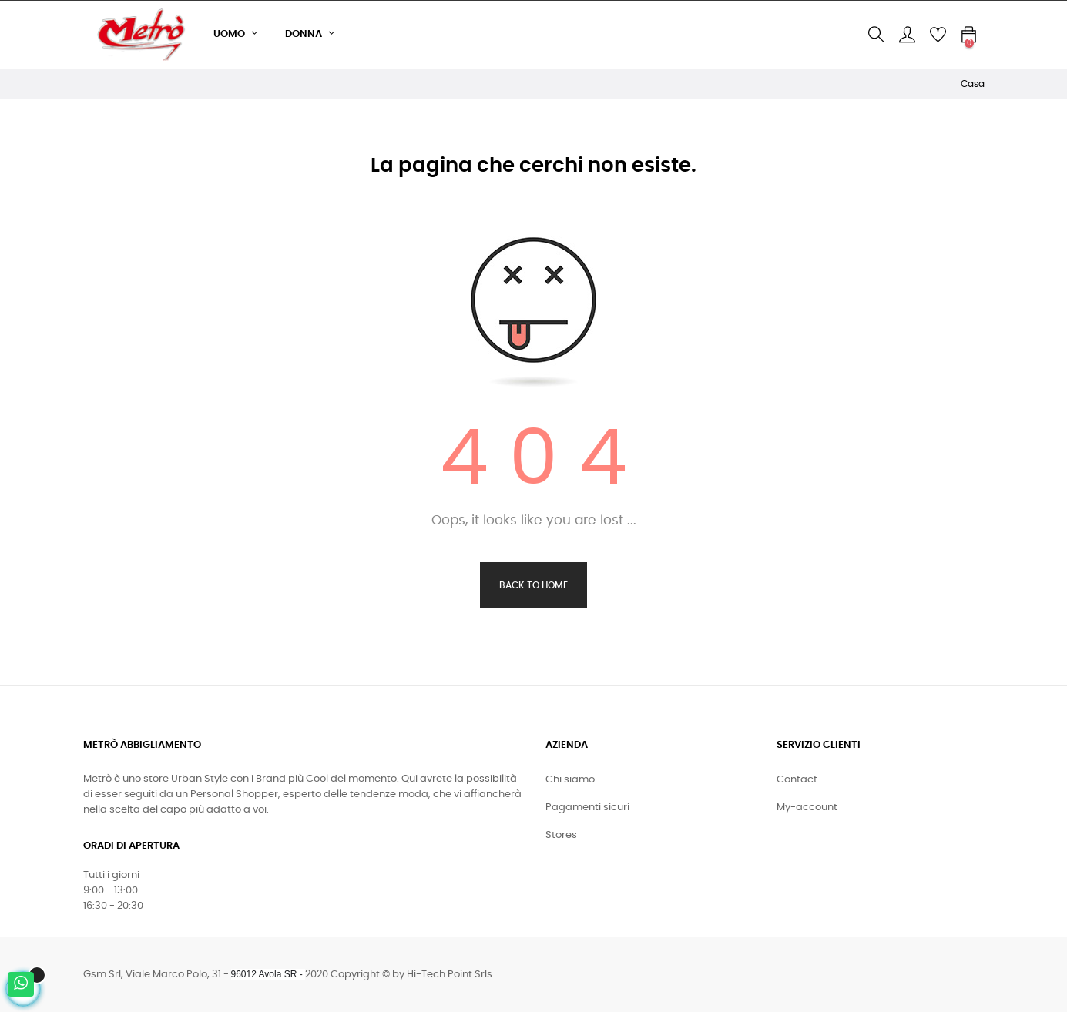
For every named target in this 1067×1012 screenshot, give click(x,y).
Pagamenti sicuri (587, 808)
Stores (561, 835)
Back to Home (533, 585)
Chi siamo (570, 780)
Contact (797, 780)
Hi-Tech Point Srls (449, 975)
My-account (807, 808)
